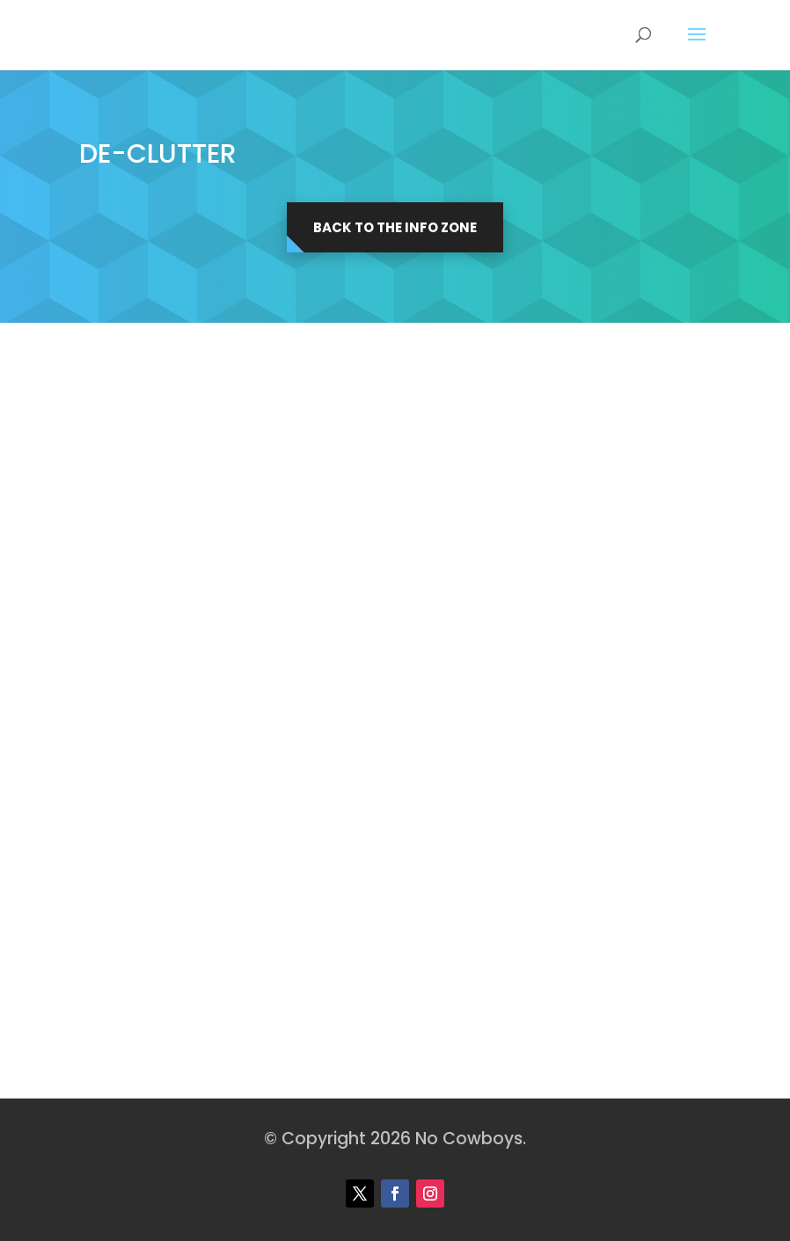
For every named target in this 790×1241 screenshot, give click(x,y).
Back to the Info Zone (395, 227)
